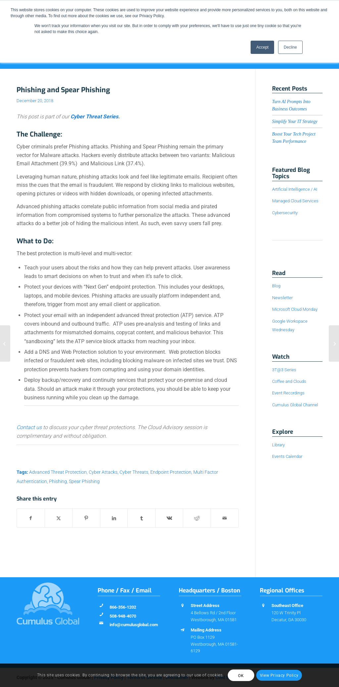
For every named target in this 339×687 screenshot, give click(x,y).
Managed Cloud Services (295, 200)
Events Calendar (287, 456)
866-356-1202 (123, 607)
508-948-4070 (123, 616)
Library (278, 444)
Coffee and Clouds (289, 381)
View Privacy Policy (279, 675)
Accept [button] (262, 47)
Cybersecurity (285, 212)
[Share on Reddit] (197, 518)
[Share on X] (59, 518)
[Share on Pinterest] (86, 518)
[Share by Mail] (224, 518)
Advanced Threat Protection (58, 472)
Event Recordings (288, 392)
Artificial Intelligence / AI (294, 189)
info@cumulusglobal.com (134, 624)
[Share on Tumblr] (141, 518)
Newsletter (282, 297)
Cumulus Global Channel (295, 404)
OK (241, 675)
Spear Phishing (84, 481)
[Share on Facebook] (31, 518)
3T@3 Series (284, 369)
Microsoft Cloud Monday (294, 309)
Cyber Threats (134, 472)
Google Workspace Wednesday (290, 325)
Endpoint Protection (170, 472)
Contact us (29, 427)
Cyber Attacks (103, 472)
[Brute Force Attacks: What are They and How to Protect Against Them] (5, 343)
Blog (276, 285)
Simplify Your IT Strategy (294, 121)
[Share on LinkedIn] (114, 518)
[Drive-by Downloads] (334, 343)
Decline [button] (290, 47)
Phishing (58, 481)
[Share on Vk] (169, 518)
